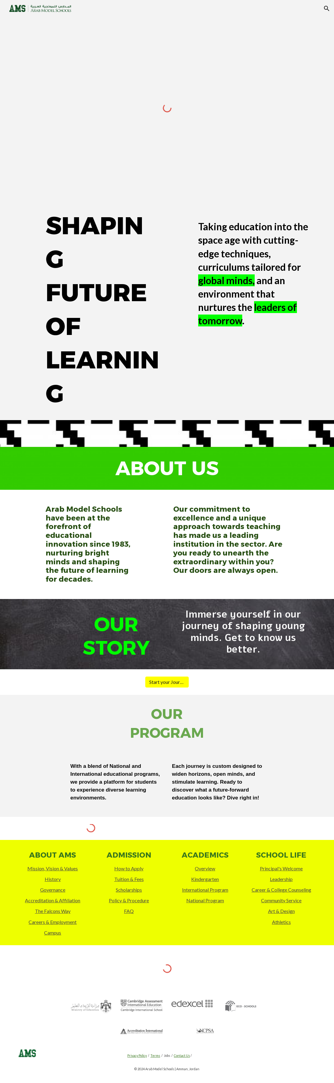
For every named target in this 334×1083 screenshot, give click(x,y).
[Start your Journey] (167, 682)
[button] (326, 8)
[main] (103, 310)
